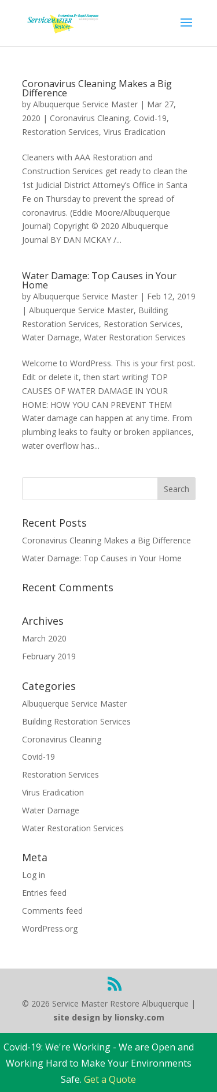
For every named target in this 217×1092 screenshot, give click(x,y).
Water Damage (50, 337)
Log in (33, 874)
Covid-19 (150, 117)
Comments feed (52, 910)
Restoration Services (60, 131)
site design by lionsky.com (108, 1017)
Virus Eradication (134, 131)
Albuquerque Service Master (85, 104)
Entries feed (44, 892)
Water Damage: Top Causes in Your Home (99, 280)
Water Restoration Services (135, 337)
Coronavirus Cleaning (89, 117)
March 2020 (44, 638)
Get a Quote (110, 1079)
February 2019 (49, 656)
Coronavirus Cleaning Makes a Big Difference (97, 88)
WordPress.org (50, 928)
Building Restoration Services (76, 721)
